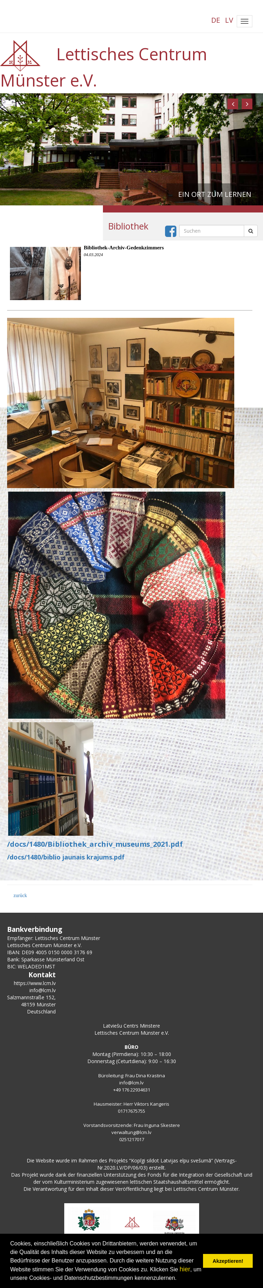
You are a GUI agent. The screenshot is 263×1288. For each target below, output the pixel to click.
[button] (233, 104)
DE (215, 20)
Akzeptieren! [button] (228, 1261)
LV (229, 20)
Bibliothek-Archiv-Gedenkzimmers (124, 247)
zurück (20, 895)
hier (185, 1269)
